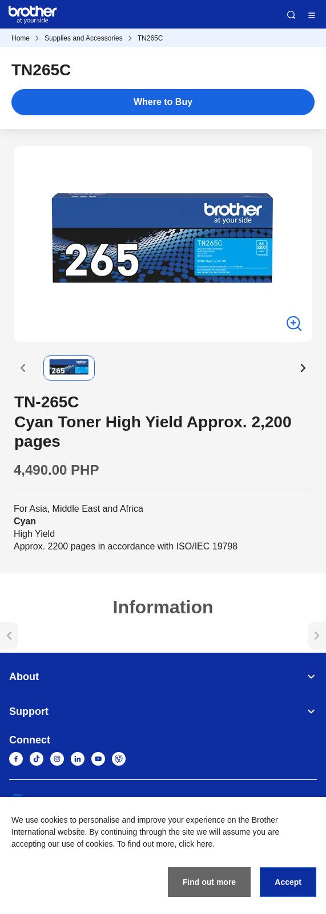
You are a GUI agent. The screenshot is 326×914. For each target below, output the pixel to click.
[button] (23, 368)
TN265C (150, 38)
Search (291, 15)
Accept (288, 882)
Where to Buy (163, 102)
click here (195, 843)
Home (20, 38)
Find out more (209, 882)
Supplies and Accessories (84, 38)
